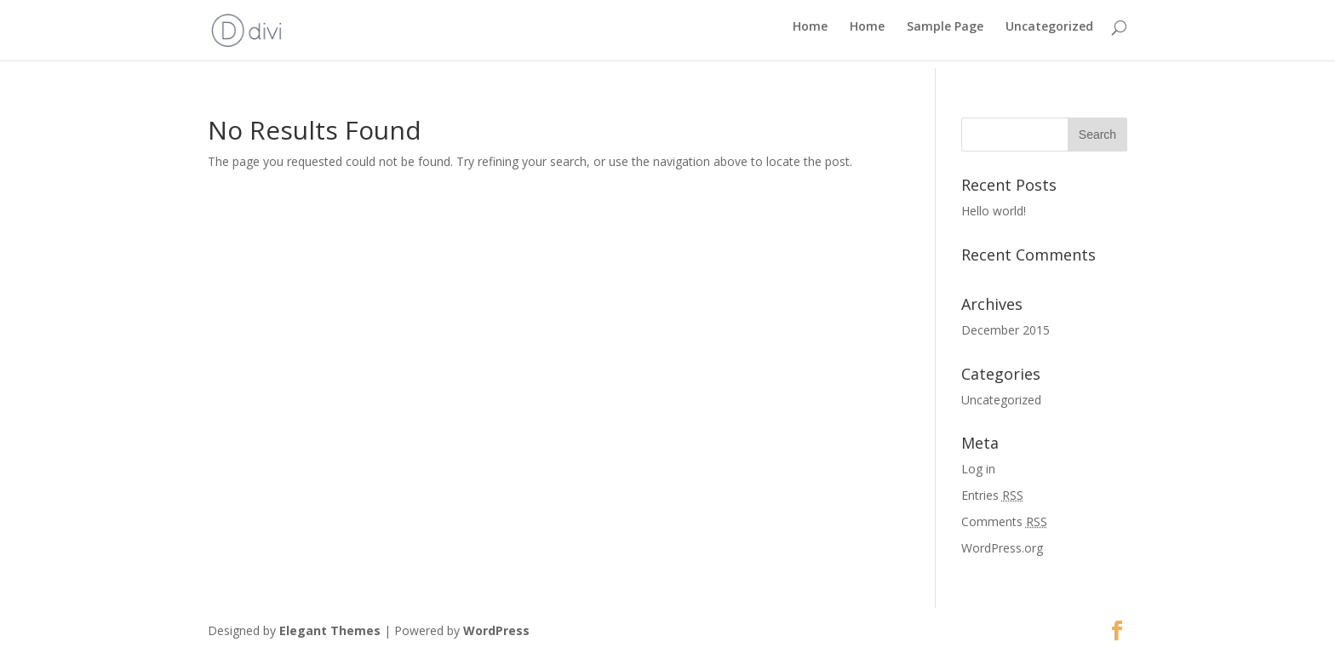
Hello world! (993, 211)
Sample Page (945, 35)
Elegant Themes (330, 630)
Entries (992, 495)
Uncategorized (1049, 35)
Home (810, 35)
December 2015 (1005, 330)
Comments (1004, 521)
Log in (978, 469)
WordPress (496, 630)
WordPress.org (1002, 548)
